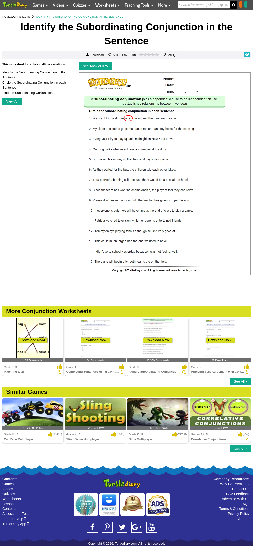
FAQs (245, 504)
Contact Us (240, 489)
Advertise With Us (235, 499)
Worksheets (11, 499)
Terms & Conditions (234, 509)
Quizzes (8, 494)
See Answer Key (95, 66)
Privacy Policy (238, 514)
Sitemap (243, 519)
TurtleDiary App (15, 524)
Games (8, 484)
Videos (7, 489)
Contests (9, 509)
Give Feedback (237, 494)
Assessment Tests (16, 514)
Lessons (8, 504)
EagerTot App (14, 519)
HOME (6, 16)
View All (12, 101)
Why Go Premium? (234, 484)
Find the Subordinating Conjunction (27, 93)
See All (240, 381)
